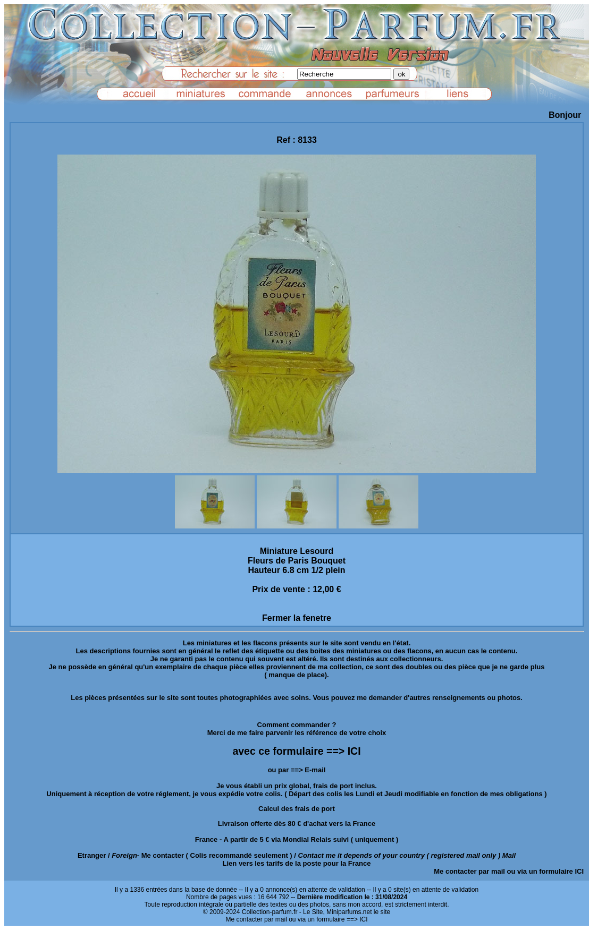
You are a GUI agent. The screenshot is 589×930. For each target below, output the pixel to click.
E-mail (315, 770)
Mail (509, 855)
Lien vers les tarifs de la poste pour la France (297, 863)
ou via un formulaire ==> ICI (328, 919)
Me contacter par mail (469, 871)
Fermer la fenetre (296, 617)
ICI (579, 871)
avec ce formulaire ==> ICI (296, 751)
